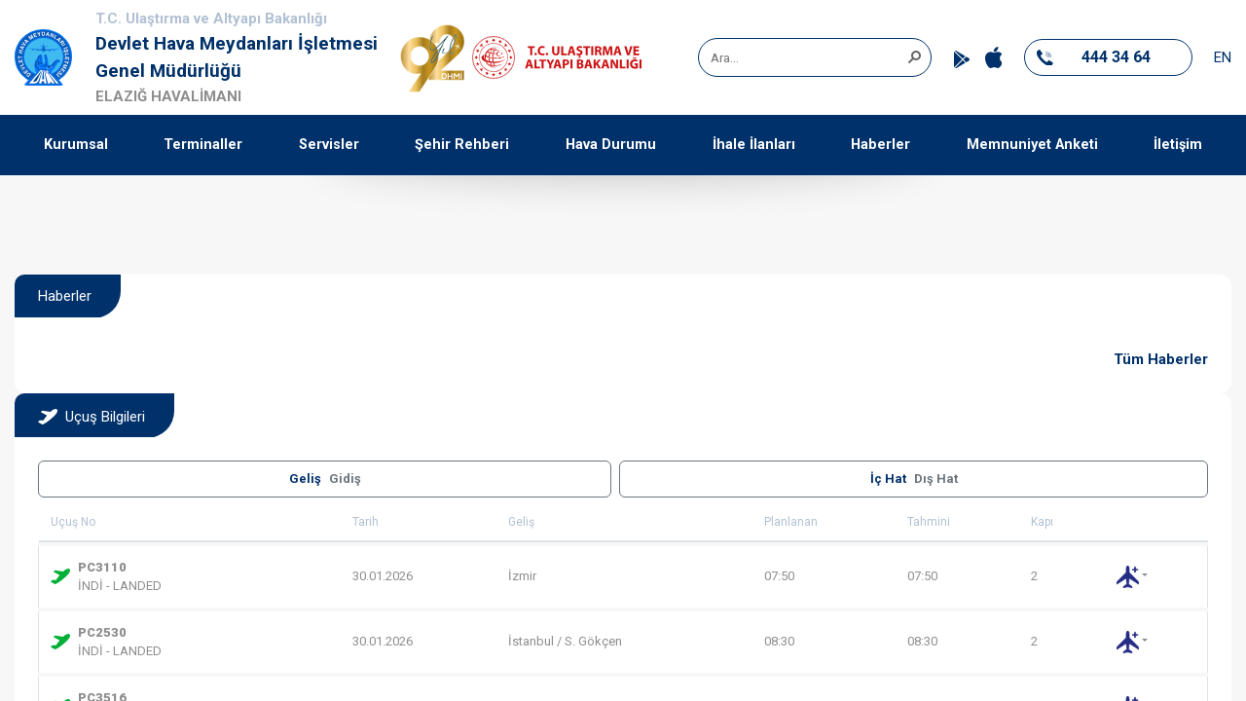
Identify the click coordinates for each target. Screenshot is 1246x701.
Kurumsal (76, 144)
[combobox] (808, 57)
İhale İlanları (754, 144)
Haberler (880, 144)
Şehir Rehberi (462, 144)
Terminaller (203, 144)
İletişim (1178, 144)
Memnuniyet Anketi (1032, 144)
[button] (914, 55)
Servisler (329, 144)
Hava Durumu (611, 144)
